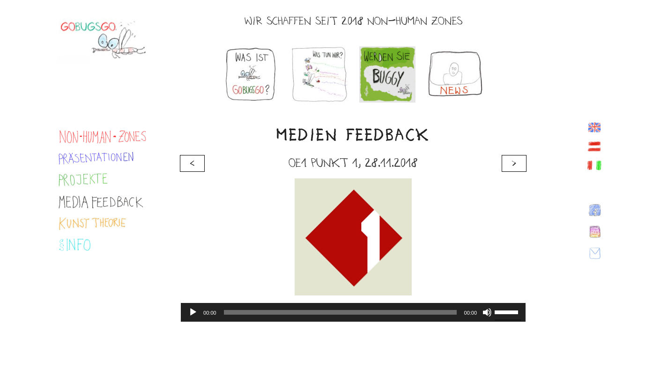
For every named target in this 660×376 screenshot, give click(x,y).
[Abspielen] (193, 312)
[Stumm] (487, 312)
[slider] (340, 312)
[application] (353, 312)
